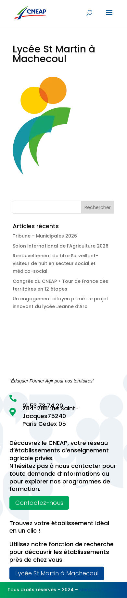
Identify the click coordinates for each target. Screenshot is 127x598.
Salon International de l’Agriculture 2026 (60, 246)
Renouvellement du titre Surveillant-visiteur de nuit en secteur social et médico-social (55, 263)
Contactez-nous (39, 503)
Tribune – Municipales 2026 (45, 236)
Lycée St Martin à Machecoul (56, 573)
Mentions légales (99, 589)
